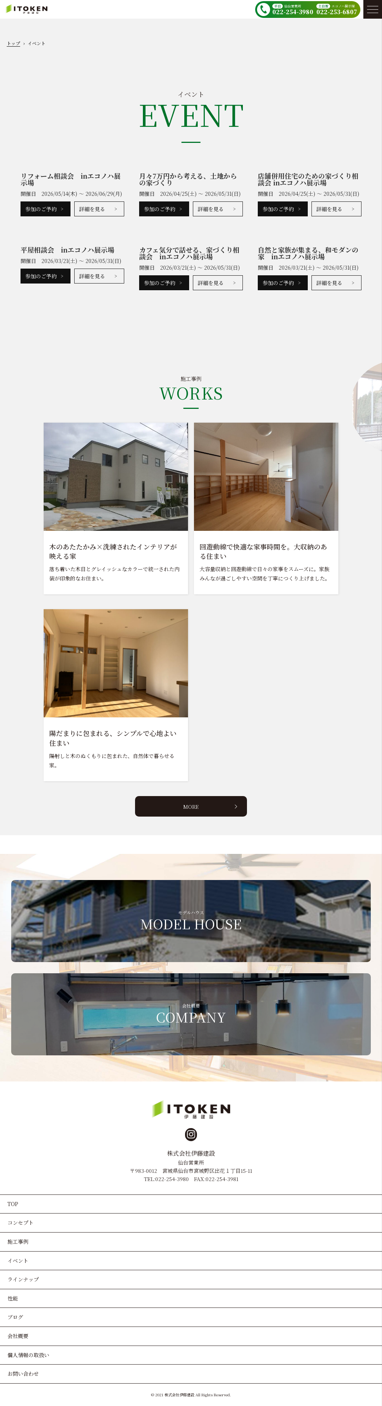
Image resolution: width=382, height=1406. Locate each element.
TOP (12, 1204)
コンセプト (20, 1222)
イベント (17, 1260)
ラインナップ (23, 1279)
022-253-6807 (336, 12)
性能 (12, 1298)
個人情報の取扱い (28, 1355)
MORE (191, 806)
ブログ (15, 1317)
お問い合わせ (23, 1373)
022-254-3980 (292, 12)
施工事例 (17, 1241)
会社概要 (17, 1336)
